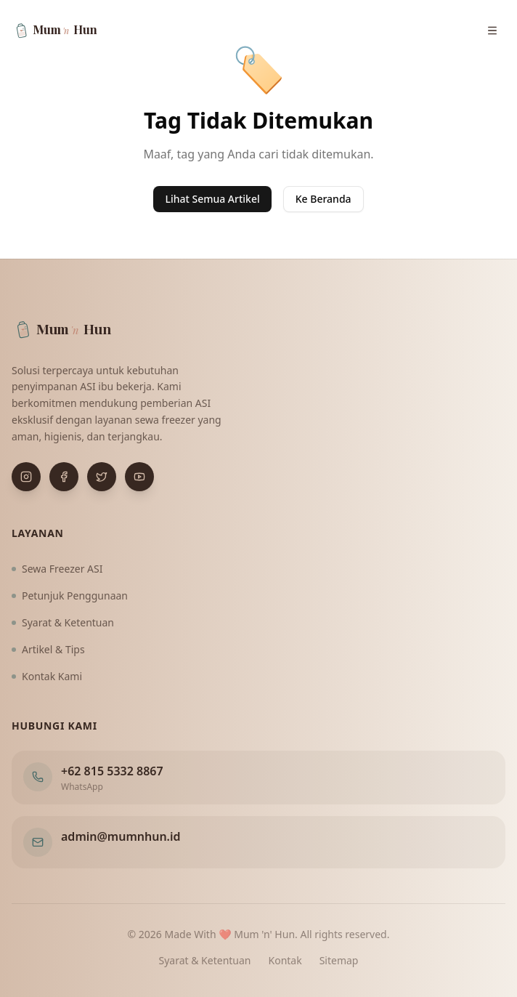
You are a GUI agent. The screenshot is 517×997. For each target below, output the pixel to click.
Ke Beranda (323, 199)
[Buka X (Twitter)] (101, 476)
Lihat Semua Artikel (212, 199)
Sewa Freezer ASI (57, 569)
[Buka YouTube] (139, 476)
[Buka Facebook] (63, 476)
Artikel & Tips (48, 649)
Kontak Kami (47, 676)
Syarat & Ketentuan (63, 622)
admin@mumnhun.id (121, 836)
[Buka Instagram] (26, 476)
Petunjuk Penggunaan (70, 595)
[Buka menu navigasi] (492, 30)
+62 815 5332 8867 (112, 771)
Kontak (285, 960)
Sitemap (339, 960)
